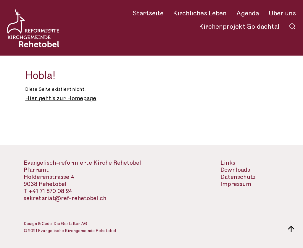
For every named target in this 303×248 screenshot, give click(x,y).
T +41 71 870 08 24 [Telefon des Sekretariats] (48, 191)
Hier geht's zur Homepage (60, 98)
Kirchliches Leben (200, 13)
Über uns (282, 13)
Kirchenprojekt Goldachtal (239, 26)
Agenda (247, 13)
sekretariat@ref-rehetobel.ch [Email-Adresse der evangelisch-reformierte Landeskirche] (65, 198)
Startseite (148, 13)
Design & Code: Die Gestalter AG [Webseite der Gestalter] (55, 224)
